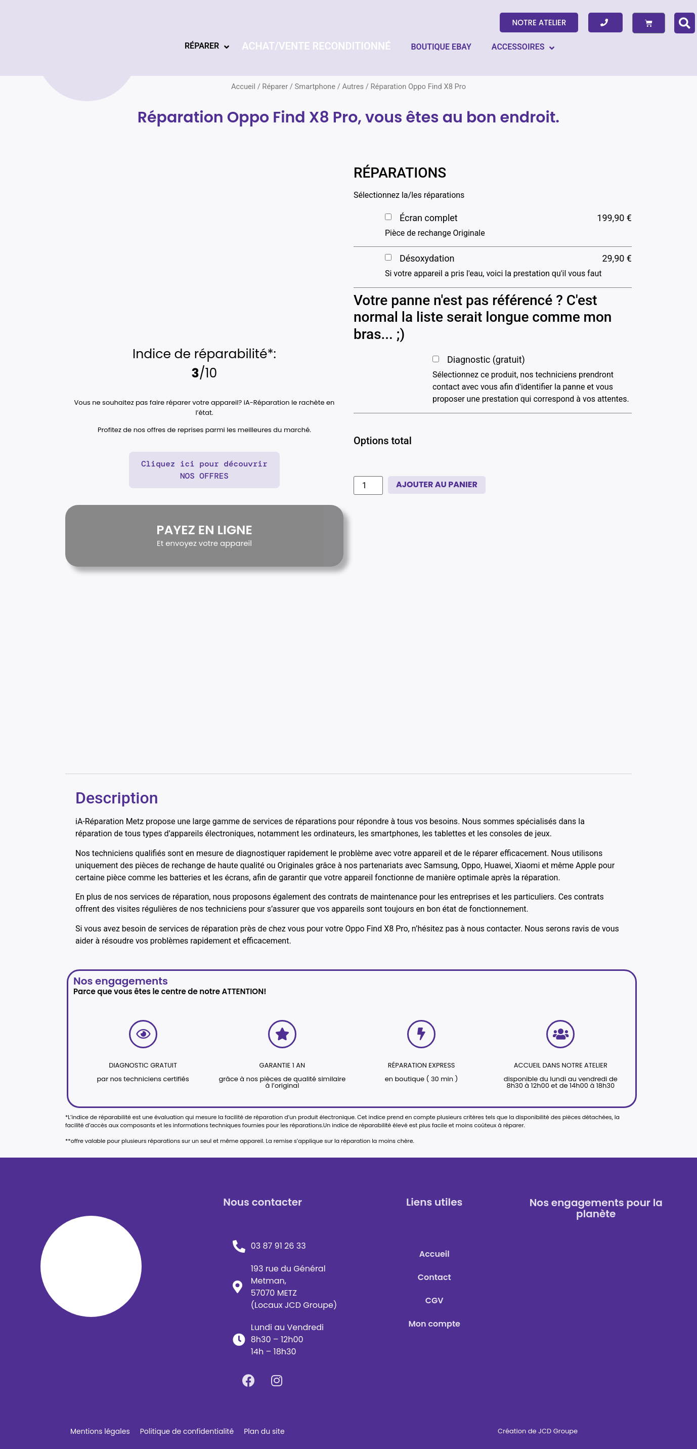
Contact (434, 1277)
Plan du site (264, 1431)
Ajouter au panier (436, 484)
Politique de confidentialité (187, 1431)
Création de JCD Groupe (538, 1431)
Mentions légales (100, 1431)
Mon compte (434, 1324)
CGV (434, 1300)
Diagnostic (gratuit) (486, 359)
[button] (539, 22)
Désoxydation (427, 258)
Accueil (434, 1254)
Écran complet (429, 217)
